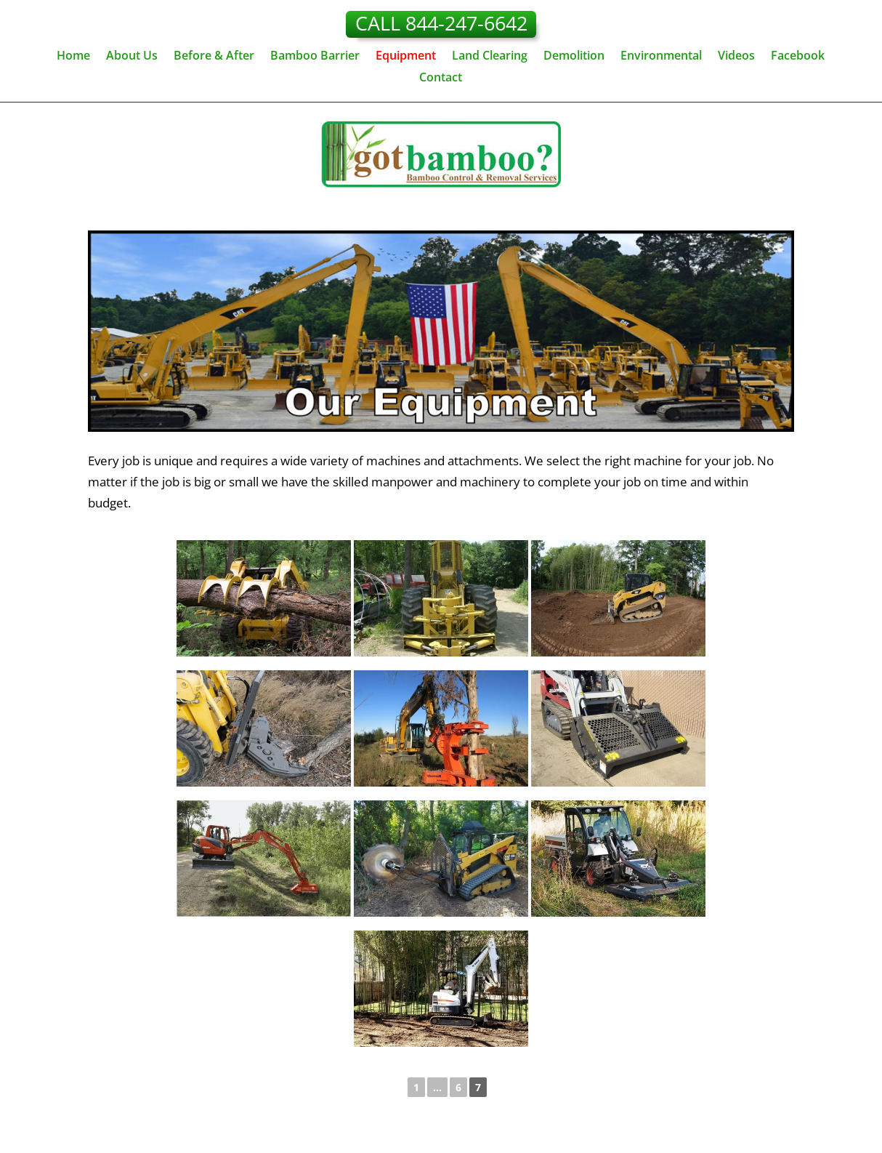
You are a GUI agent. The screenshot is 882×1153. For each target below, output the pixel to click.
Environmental (661, 56)
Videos (736, 56)
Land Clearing (489, 56)
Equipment (406, 56)
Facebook (798, 56)
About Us (132, 56)
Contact (440, 78)
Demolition (573, 56)
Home (73, 56)
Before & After (214, 56)
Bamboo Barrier (315, 56)
